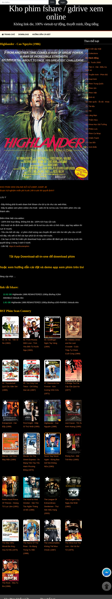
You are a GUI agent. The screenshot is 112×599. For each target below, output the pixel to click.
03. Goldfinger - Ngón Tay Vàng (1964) (50, 343)
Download (23, 34)
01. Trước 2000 (94, 62)
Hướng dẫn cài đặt (41, 34)
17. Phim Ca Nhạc (93, 133)
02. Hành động (92, 58)
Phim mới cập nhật (93, 49)
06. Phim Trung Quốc (94, 84)
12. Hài (88, 111)
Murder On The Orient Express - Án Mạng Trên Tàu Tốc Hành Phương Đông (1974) (31, 463)
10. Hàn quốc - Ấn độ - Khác (97, 102)
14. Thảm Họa (91, 120)
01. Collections (91, 53)
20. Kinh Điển (91, 147)
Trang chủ (8, 34)
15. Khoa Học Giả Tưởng (96, 124)
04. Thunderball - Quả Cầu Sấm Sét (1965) (10, 386)
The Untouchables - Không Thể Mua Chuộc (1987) (52, 546)
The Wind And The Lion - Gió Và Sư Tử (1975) (73, 546)
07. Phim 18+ (91, 88)
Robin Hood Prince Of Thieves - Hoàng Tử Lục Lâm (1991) (10, 503)
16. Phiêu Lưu (91, 129)
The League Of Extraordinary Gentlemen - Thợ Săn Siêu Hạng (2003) (51, 506)
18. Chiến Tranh (92, 138)
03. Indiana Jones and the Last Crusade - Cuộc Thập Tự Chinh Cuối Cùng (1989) (72, 347)
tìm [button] (52, 2)
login (63, 2)
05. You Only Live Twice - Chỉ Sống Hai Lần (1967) (30, 386)
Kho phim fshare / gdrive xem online (56, 12)
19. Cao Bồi (90, 142)
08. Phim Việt (91, 93)
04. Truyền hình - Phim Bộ (96, 74)
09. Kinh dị (89, 97)
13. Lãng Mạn (91, 115)
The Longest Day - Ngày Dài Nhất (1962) (73, 503)
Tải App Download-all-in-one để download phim (42, 256)
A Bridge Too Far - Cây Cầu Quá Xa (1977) (72, 386)
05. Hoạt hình (91, 79)
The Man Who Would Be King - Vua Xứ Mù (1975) (10, 546)
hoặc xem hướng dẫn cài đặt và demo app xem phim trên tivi (42, 267)
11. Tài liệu (90, 106)
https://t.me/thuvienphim (19, 246)
